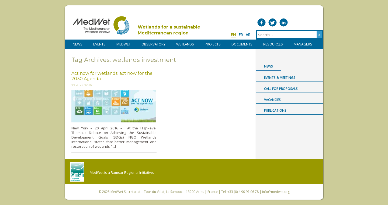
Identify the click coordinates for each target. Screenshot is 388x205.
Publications (275, 110)
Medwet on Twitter (272, 22)
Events (99, 44)
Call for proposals (281, 88)
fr (241, 34)
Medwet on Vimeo (294, 22)
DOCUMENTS (241, 44)
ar (248, 34)
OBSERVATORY (153, 44)
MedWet (101, 25)
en (233, 34)
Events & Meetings (279, 77)
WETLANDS (185, 44)
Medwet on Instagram (306, 22)
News (268, 66)
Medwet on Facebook (261, 22)
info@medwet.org (276, 191)
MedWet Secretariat (125, 191)
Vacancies (272, 99)
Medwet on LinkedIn (283, 22)
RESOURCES (273, 44)
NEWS (77, 44)
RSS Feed (317, 22)
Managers (303, 44)
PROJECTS (213, 44)
